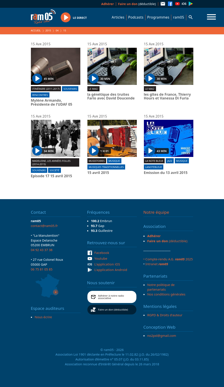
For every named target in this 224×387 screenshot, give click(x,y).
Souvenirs (70, 88)
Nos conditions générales (166, 294)
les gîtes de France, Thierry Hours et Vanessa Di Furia (167, 96)
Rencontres (40, 95)
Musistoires (97, 160)
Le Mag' (93, 88)
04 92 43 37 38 (42, 250)
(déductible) (137, 4)
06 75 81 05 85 (42, 269)
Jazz (169, 160)
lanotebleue (153, 167)
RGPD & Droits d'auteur (164, 315)
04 (57, 30)
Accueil (36, 30)
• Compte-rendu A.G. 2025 (168, 259)
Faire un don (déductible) (113, 309)
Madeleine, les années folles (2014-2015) (51, 162)
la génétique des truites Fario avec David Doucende (111, 96)
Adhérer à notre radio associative (111, 297)
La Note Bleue (154, 160)
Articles (118, 17)
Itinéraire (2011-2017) (46, 88)
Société (54, 170)
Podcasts (135, 17)
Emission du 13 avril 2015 (166, 173)
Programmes (158, 17)
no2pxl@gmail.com (161, 335)
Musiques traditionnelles (106, 167)
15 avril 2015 (98, 173)
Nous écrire (43, 317)
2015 (48, 30)
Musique (114, 160)
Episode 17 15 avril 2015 (51, 176)
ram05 (178, 17)
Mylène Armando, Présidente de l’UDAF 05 (51, 102)
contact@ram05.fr (44, 225)
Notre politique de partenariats (161, 287)
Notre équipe (156, 212)
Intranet (156, 264)
